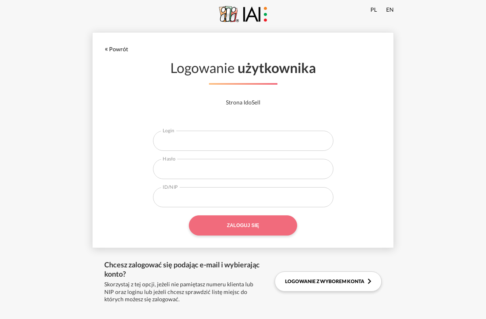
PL (373, 9)
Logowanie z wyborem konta (328, 281)
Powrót (116, 49)
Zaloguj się (243, 225)
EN (390, 9)
